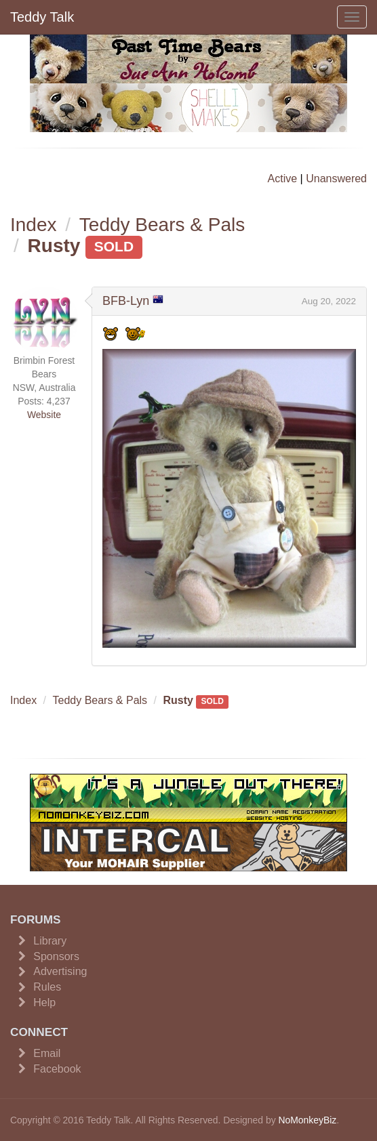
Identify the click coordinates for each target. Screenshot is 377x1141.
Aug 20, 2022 (329, 301)
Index (33, 224)
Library (49, 941)
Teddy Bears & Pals (162, 224)
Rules (47, 987)
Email (46, 1053)
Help (44, 1002)
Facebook (57, 1069)
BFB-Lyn (125, 301)
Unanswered (336, 178)
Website (44, 414)
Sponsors (56, 956)
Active (283, 178)
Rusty (54, 245)
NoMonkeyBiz (307, 1120)
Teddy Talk (42, 16)
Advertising (60, 971)
